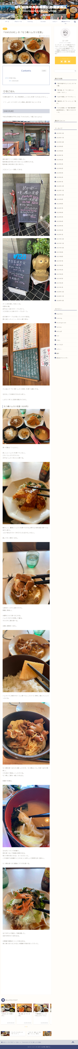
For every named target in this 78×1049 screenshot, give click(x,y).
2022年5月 (59, 217)
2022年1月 (59, 234)
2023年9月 (59, 146)
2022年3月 (59, 226)
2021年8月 (59, 256)
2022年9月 (59, 199)
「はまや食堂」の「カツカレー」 (66, 97)
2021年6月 (59, 265)
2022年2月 (59, 230)
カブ (57, 336)
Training (30, 21)
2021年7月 (59, 261)
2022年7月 (59, 208)
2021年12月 (60, 239)
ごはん (5, 28)
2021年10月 (60, 248)
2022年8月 (59, 203)
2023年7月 (59, 155)
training (59, 318)
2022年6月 (59, 212)
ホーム (7, 21)
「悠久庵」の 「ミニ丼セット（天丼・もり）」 (65, 91)
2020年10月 (60, 300)
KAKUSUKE (15, 81)
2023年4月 (59, 168)
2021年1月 (59, 287)
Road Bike (59, 314)
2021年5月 (59, 270)
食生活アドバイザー (66, 22)
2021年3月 (59, 278)
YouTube (43, 21)
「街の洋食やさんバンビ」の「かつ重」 (66, 85)
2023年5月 (59, 164)
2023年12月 (60, 133)
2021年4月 (59, 274)
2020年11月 (60, 296)
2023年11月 (60, 137)
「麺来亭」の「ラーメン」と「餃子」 (66, 102)
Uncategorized (61, 322)
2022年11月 (60, 190)
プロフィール (18, 21)
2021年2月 (59, 283)
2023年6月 (59, 159)
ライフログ (59, 344)
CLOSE (44, 70)
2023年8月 (59, 151)
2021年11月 (60, 243)
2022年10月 (60, 195)
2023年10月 (60, 142)
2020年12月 (60, 292)
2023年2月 (59, 177)
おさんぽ (59, 331)
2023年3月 (59, 173)
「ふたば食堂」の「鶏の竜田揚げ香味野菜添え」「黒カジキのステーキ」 (66, 110)
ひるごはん (12, 78)
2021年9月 (59, 252)
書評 (57, 353)
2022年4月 (59, 221)
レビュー (55, 21)
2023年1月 (59, 181)
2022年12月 (60, 186)
